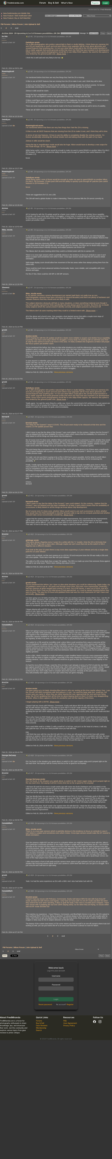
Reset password (45, 1004)
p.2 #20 (31, 891)
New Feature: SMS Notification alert (17, 16)
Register (95, 3)
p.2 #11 (31, 496)
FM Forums (5, 24)
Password (56, 985)
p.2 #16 (31, 755)
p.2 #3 (30, 120)
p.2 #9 (30, 382)
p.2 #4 (30, 172)
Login (105, 3)
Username (56, 976)
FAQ (65, 1021)
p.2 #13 (31, 577)
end (16, 28)
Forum (42, 3)
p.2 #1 (30, 36)
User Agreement (70, 1023)
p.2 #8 (30, 330)
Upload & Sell (7, 42)
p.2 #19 (31, 875)
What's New (67, 3)
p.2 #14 (31, 625)
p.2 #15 (31, 682)
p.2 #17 (31, 773)
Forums (39, 1021)
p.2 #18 (31, 823)
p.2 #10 (31, 417)
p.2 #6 (30, 230)
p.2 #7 (30, 288)
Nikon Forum (17, 24)
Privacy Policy (69, 1025)
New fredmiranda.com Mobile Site (16, 13)
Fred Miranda (105, 9)
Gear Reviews (41, 1025)
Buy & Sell (53, 3)
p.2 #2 (30, 71)
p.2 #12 (31, 534)
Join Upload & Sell (32, 24)
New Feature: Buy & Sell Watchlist (16, 18)
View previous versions (63, 372)
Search (39, 1030)
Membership (41, 1028)
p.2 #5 (30, 208)
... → (61, 54)
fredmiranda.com (13, 2)
